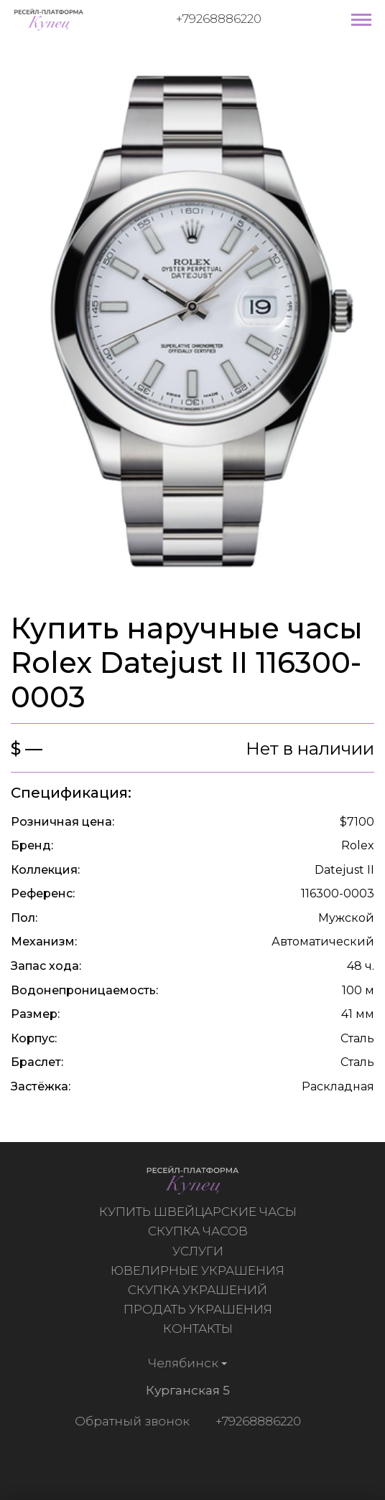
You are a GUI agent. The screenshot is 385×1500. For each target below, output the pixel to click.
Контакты (199, 1328)
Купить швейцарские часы (199, 1211)
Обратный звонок (130, 1421)
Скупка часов (199, 1231)
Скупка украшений (199, 1290)
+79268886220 (218, 18)
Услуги (199, 1251)
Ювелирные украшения (199, 1270)
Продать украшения (199, 1309)
